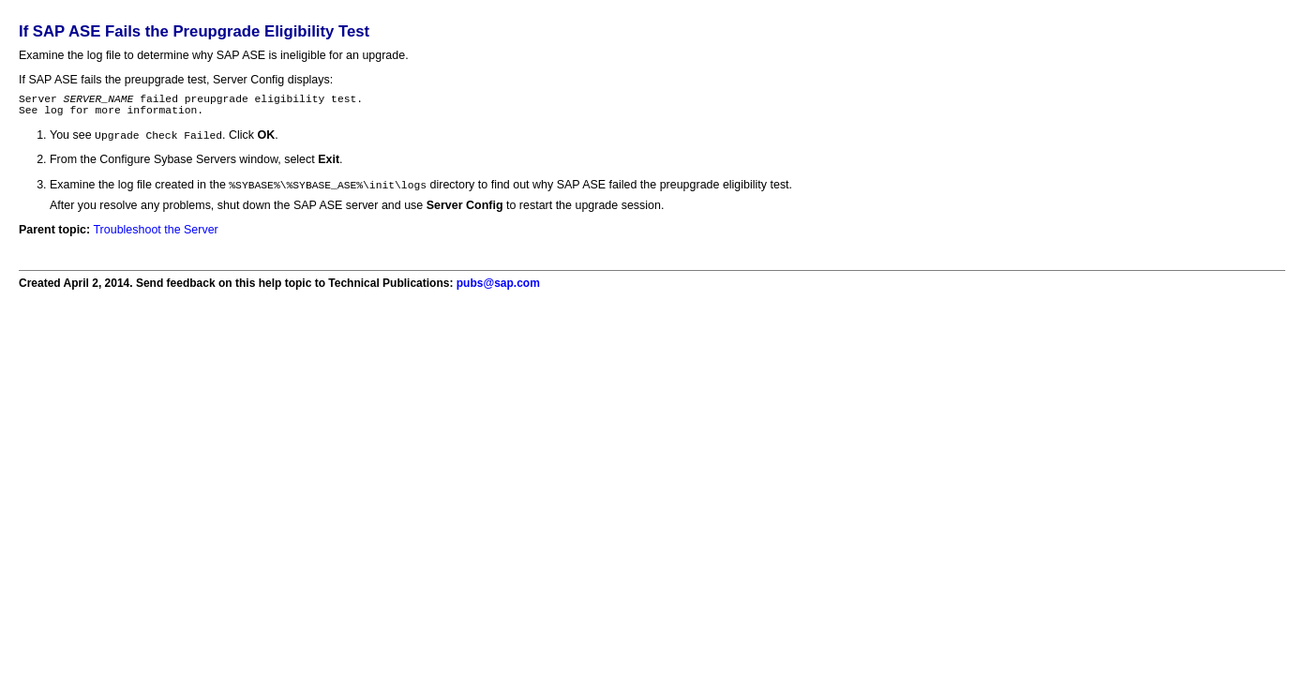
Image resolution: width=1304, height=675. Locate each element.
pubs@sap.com (498, 290)
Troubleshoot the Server (155, 237)
